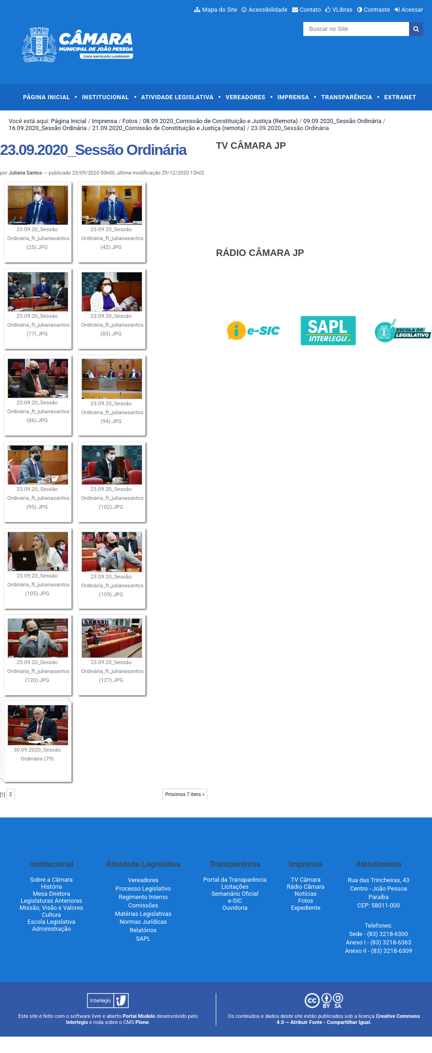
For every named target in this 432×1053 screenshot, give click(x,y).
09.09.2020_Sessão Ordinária (342, 120)
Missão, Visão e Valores (51, 907)
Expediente (306, 907)
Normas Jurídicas (143, 921)
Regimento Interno (143, 896)
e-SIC (235, 900)
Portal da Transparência (234, 879)
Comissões (143, 905)
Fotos (130, 120)
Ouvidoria (235, 907)
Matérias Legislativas (143, 913)
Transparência (346, 97)
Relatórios (143, 930)
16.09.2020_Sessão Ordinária (47, 128)
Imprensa (293, 97)
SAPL (143, 938)
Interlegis (77, 1022)
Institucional (105, 97)
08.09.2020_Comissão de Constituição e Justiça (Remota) (220, 120)
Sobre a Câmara (51, 879)
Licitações (235, 886)
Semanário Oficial (235, 893)
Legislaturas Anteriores (51, 900)
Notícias (306, 893)
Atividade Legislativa (177, 97)
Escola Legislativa (51, 921)
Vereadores (245, 97)
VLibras (342, 9)
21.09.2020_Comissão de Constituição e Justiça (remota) (168, 128)
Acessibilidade (268, 9)
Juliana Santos (25, 173)
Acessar (412, 9)
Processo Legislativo (143, 888)
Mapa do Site (219, 9)
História (51, 886)
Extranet (400, 97)
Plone (141, 1022)
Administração (51, 928)
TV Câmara (306, 879)
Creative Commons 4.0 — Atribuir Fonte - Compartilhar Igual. (348, 1019)
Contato (310, 9)
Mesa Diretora (51, 893)
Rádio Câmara (305, 886)
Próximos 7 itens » (185, 794)
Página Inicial (46, 97)
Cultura (51, 914)
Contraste (377, 9)
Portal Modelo (139, 1016)
